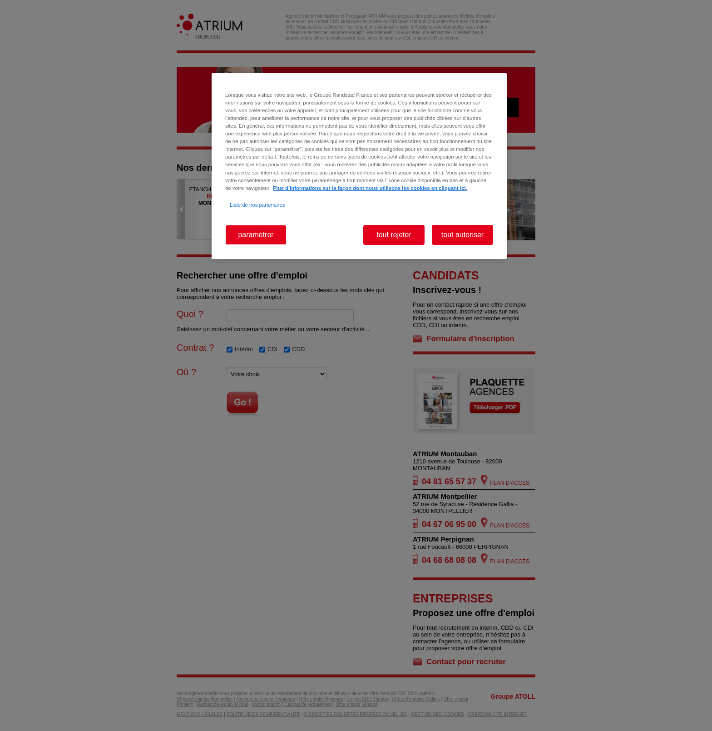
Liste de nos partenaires (257, 205)
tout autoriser (462, 235)
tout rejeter (393, 235)
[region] (359, 166)
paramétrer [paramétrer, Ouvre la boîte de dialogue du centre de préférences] (255, 235)
